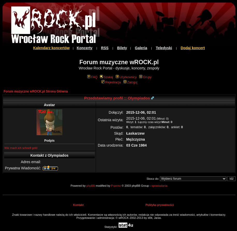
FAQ (92, 77)
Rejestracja (111, 82)
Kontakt (78, 204)
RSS (105, 48)
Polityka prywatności (159, 204)
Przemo (116, 185)
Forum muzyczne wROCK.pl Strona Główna (36, 91)
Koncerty (84, 48)
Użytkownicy (126, 77)
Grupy (145, 77)
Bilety (122, 48)
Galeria (141, 48)
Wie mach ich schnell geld (20, 147)
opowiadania (159, 185)
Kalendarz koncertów (51, 48)
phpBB (90, 185)
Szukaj (106, 77)
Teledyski (164, 48)
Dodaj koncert (193, 48)
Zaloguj (130, 82)
